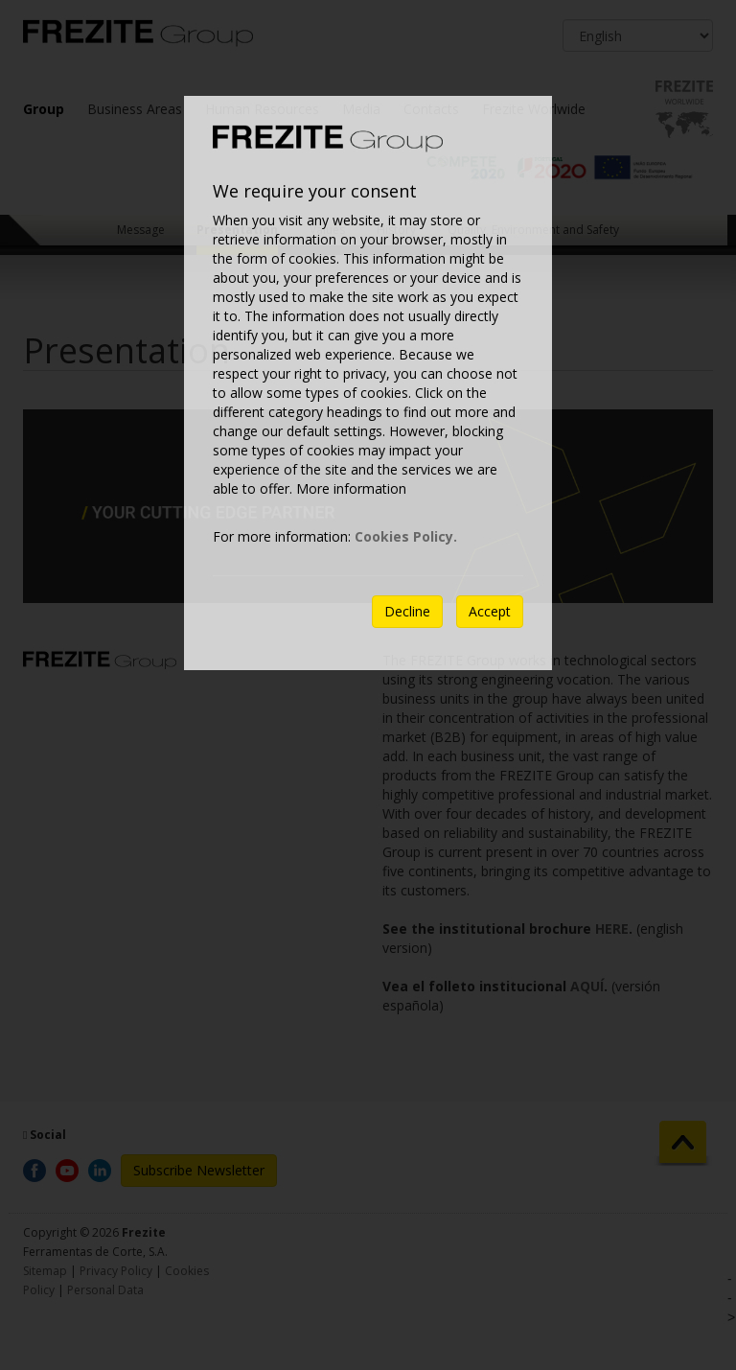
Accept (490, 611)
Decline (407, 611)
